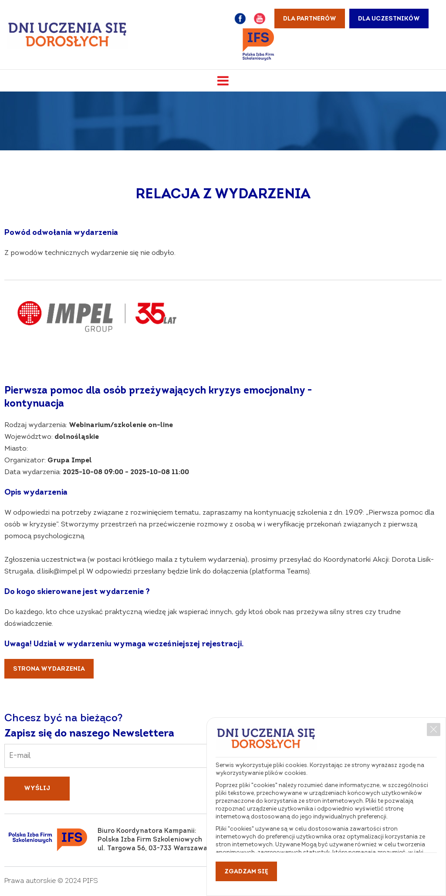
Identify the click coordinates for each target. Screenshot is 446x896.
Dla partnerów (309, 19)
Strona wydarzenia (49, 669)
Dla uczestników (389, 19)
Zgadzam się (246, 872)
